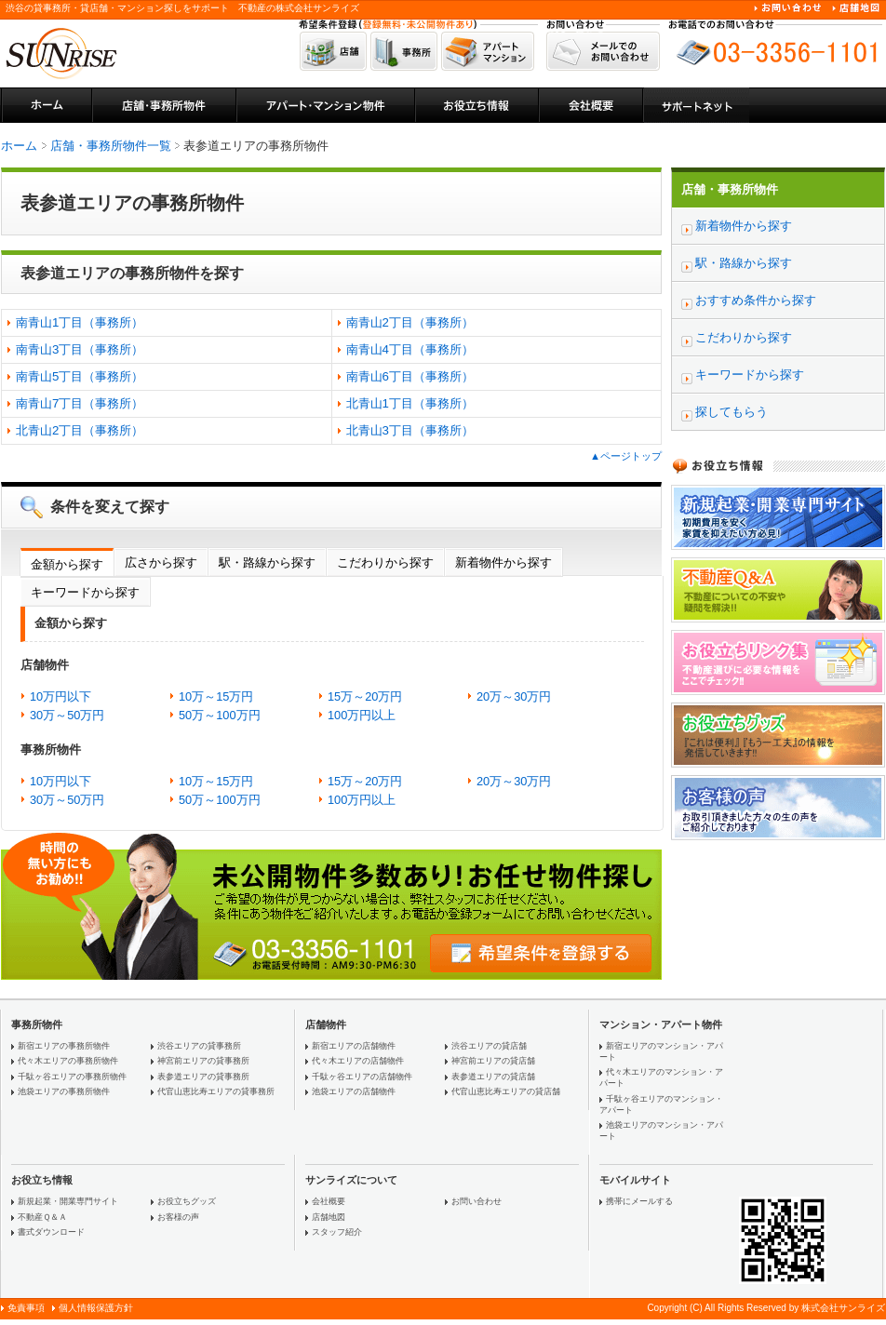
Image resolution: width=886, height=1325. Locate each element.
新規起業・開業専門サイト (68, 1201)
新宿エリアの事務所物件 (64, 1046)
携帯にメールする (639, 1201)
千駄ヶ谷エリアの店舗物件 (362, 1076)
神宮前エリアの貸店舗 (493, 1060)
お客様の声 (178, 1217)
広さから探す (161, 562)
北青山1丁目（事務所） (410, 403)
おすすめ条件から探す (755, 300)
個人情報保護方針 (96, 1308)
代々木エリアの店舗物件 (358, 1060)
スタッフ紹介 (337, 1232)
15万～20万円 (365, 696)
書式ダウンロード (51, 1232)
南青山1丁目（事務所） (79, 322)
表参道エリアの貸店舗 (493, 1076)
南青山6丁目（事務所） (410, 376)
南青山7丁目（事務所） (79, 403)
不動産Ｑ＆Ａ (42, 1217)
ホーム (19, 146)
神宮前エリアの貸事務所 (203, 1060)
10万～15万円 (216, 696)
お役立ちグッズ (186, 1201)
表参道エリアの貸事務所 (203, 1076)
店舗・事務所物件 (729, 189)
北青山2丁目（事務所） (79, 430)
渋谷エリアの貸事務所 (199, 1046)
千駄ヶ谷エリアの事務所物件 (72, 1076)
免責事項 (26, 1308)
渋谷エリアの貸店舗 (489, 1046)
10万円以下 (60, 696)
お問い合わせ (476, 1201)
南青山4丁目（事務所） (410, 349)
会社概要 (328, 1201)
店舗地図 (328, 1217)
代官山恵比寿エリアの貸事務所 (216, 1091)
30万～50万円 (67, 715)
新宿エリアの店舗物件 (354, 1046)
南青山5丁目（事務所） (79, 376)
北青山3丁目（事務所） (410, 430)
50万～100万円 (220, 715)
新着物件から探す (503, 562)
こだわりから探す (385, 562)
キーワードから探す (85, 592)
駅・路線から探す (267, 562)
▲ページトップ (626, 456)
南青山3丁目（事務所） (79, 349)
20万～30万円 (514, 696)
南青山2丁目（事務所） (410, 322)
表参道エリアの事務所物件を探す (132, 273)
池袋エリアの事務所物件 (64, 1091)
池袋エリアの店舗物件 (354, 1091)
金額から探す (67, 564)
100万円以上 (362, 715)
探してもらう (731, 412)
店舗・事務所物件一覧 (110, 146)
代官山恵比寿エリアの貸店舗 (505, 1091)
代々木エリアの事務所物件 (68, 1060)
